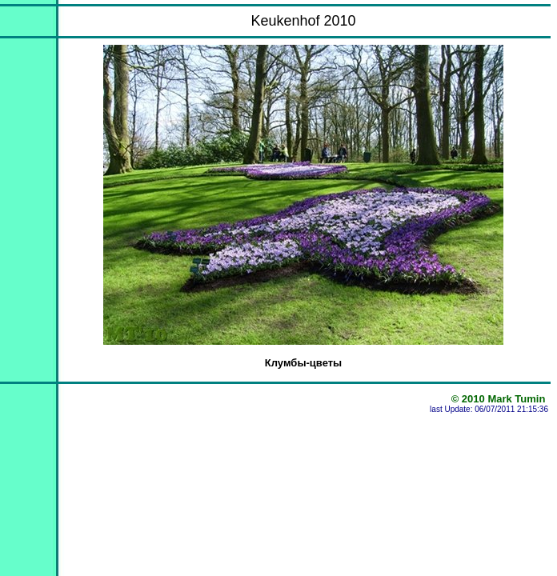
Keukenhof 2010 (302, 21)
